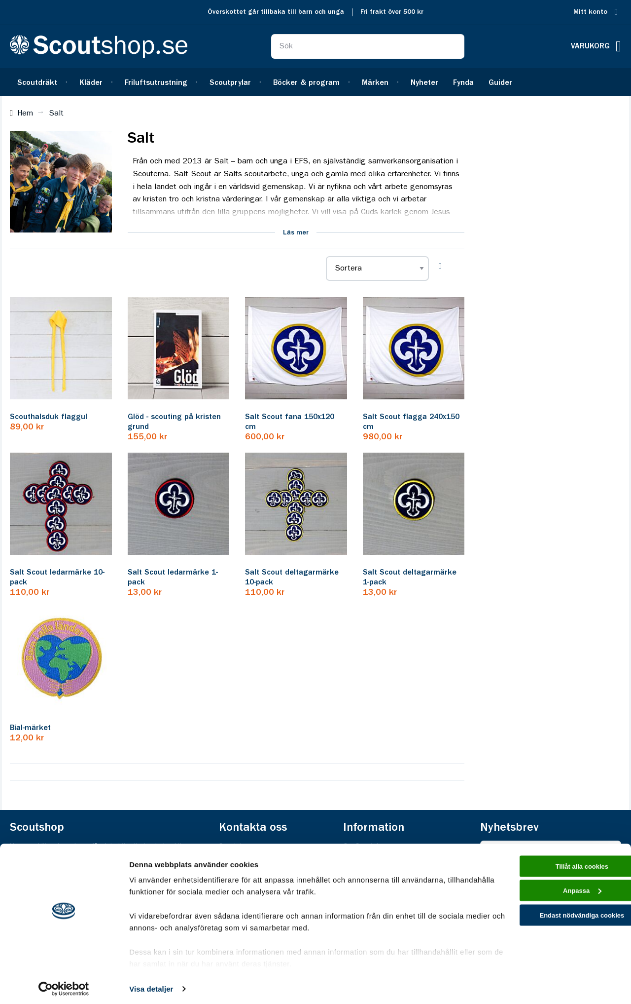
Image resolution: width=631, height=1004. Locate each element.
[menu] (315, 82)
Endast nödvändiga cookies (548, 919)
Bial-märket (30, 728)
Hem (25, 113)
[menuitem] (41, 82)
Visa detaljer (151, 984)
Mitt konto (590, 12)
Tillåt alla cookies (548, 863)
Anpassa (548, 892)
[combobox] (367, 46)
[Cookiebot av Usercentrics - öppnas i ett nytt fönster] (64, 984)
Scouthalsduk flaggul (48, 417)
